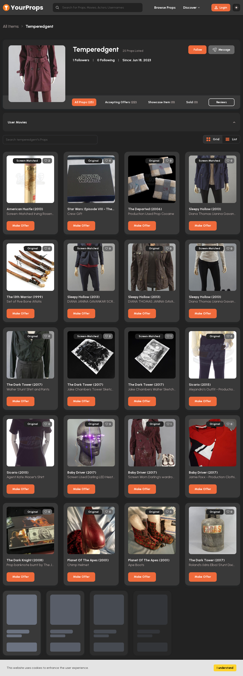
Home (74, 637)
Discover (190, 7)
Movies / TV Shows (82, 651)
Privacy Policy (119, 644)
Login (221, 7)
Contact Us (157, 637)
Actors (74, 658)
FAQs (114, 658)
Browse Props (165, 7)
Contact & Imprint (122, 651)
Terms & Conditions (123, 637)
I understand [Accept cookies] (225, 668)
